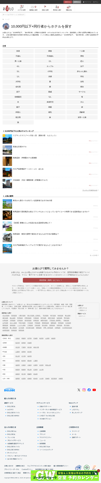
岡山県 (29, 369)
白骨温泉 (5, 320)
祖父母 (18, 117)
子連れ (18, 56)
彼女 (82, 87)
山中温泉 (5, 323)
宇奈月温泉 (22, 323)
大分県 (41, 378)
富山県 (18, 356)
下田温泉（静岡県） (55, 320)
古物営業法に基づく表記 (12, 473)
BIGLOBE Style (45, 446)
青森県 (23, 338)
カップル (50, 66)
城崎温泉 (53, 323)
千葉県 (23, 347)
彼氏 (50, 112)
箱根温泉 (39, 328)
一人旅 (82, 51)
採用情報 (43, 443)
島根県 (23, 369)
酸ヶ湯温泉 (13, 328)
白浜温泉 (68, 323)
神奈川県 (36, 347)
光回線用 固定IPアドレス (15, 443)
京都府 (23, 365)
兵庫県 (35, 365)
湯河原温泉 (28, 320)
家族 (50, 51)
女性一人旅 (82, 117)
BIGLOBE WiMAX (13, 416)
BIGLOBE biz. (12, 431)
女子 (82, 66)
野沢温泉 (67, 318)
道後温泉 (12, 325)
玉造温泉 (37, 325)
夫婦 (50, 76)
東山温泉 (67, 315)
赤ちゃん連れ (82, 71)
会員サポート (76, 437)
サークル (82, 92)
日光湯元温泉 (30, 328)
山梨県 (18, 352)
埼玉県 (18, 347)
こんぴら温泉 (21, 325)
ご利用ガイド (83, 310)
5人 (50, 97)
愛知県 (29, 361)
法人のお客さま (10, 427)
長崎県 (29, 378)
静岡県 (18, 361)
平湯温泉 (37, 323)
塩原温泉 (59, 318)
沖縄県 (61, 378)
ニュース (43, 440)
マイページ (87, 2)
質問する (77, 2)
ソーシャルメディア (46, 450)
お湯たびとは (83, 308)
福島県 (53, 338)
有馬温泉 (61, 323)
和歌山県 (48, 365)
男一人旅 (18, 61)
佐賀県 (23, 378)
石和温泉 (20, 320)
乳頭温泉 (45, 315)
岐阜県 (23, 361)
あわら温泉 (13, 323)
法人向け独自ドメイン (14, 459)
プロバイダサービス (14, 440)
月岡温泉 (12, 320)
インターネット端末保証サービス (51, 409)
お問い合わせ (8, 466)
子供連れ (50, 56)
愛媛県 (29, 374)
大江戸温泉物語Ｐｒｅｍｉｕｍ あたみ (28, 169)
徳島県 (18, 374)
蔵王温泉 (5, 318)
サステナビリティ (45, 437)
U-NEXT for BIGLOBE (47, 416)
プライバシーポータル (11, 469)
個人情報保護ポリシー (61, 466)
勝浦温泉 (5, 325)
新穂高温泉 (45, 323)
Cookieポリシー (27, 469)
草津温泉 (20, 318)
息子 (18, 92)
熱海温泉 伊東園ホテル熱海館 (25, 158)
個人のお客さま (10, 398)
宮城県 (35, 338)
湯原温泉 (52, 325)
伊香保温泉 (28, 318)
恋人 (82, 61)
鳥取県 (18, 369)
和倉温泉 (66, 320)
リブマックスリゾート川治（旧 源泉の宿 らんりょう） (35, 135)
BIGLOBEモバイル (13, 412)
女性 (82, 81)
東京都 (29, 347)
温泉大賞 (75, 406)
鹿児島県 (54, 378)
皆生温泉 (45, 325)
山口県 (41, 369)
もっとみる (94, 255)
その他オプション (45, 419)
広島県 (35, 369)
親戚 (50, 92)
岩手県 (29, 338)
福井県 (29, 356)
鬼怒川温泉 (51, 318)
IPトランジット (12, 453)
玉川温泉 (21, 328)
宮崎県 (47, 378)
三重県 (35, 361)
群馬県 (23, 343)
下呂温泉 (30, 323)
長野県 (23, 352)
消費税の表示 (20, 466)
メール (74, 434)
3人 (18, 71)
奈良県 (41, 365)
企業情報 (39, 427)
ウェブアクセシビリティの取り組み (39, 466)
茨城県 (29, 343)
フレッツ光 (11, 437)
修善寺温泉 (44, 320)
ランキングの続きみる (90, 190)
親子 (18, 107)
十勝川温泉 (22, 315)
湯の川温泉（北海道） (34, 315)
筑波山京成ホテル (20, 147)
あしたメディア (77, 412)
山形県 (47, 338)
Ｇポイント (82, 316)
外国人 (18, 112)
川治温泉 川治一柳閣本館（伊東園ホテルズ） (31, 180)
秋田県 (41, 338)
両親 (50, 107)
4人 (18, 66)
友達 (18, 51)
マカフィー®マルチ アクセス (17, 456)
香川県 (23, 374)
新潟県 (29, 352)
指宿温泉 (21, 330)
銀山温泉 (12, 318)
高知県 (35, 374)
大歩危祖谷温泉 (67, 328)
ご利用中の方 (74, 427)
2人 (50, 61)
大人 (82, 102)
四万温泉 (43, 318)
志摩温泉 (57, 328)
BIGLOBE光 (11, 406)
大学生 (18, 81)
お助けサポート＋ (45, 406)
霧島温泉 (5, 328)
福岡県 (18, 378)
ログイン (95, 2)
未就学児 (50, 102)
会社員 (18, 87)
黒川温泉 (67, 325)
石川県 (23, 356)
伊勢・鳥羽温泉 (48, 328)
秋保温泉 (60, 315)
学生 (82, 76)
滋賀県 (18, 365)
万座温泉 (36, 318)
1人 (18, 76)
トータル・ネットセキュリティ (50, 412)
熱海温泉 (14, 330)
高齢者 (82, 112)
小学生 (50, 71)
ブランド (43, 434)
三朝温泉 (30, 325)
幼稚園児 (18, 97)
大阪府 (29, 365)
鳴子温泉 (53, 315)
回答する (67, 2)
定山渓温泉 (6, 315)
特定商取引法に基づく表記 (44, 469)
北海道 (18, 338)
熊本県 (35, 378)
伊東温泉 (36, 320)
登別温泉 (14, 315)
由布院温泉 (6, 330)
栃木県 (18, 343)
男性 (82, 56)
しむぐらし (75, 409)
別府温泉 (59, 325)
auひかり (10, 409)
